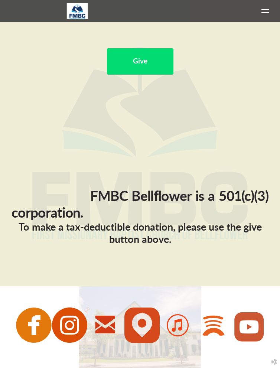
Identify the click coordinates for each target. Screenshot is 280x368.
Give (140, 61)
